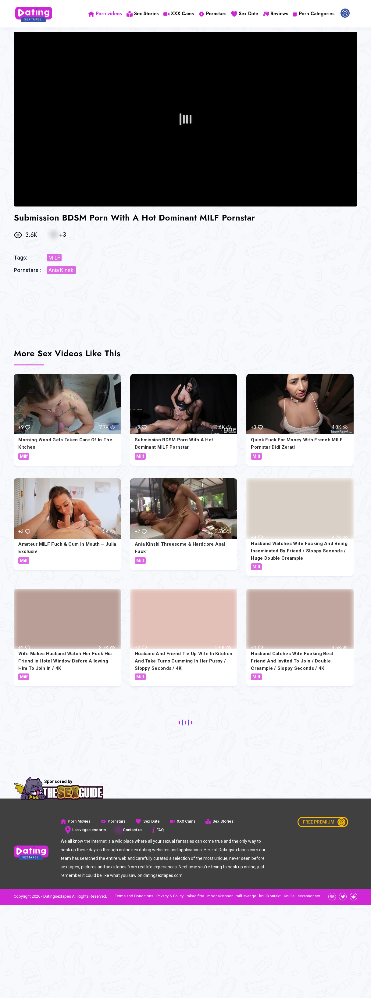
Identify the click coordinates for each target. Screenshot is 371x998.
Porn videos (105, 13)
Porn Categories (313, 13)
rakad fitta (195, 896)
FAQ (158, 829)
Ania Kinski (61, 270)
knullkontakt (270, 896)
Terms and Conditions (134, 896)
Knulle (289, 896)
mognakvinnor (220, 896)
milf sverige (246, 896)
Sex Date (244, 13)
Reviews (275, 13)
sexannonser (309, 896)
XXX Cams (178, 13)
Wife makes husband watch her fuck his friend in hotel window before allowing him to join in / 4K (65, 661)
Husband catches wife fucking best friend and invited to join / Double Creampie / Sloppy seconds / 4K (292, 661)
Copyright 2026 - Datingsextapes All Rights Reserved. (60, 896)
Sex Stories (143, 13)
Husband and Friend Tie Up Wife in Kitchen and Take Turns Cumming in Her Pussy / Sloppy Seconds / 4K (183, 661)
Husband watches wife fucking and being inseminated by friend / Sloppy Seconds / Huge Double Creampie (299, 551)
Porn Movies (76, 821)
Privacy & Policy (170, 896)
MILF (54, 257)
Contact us (129, 829)
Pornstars (212, 13)
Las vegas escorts (85, 829)
